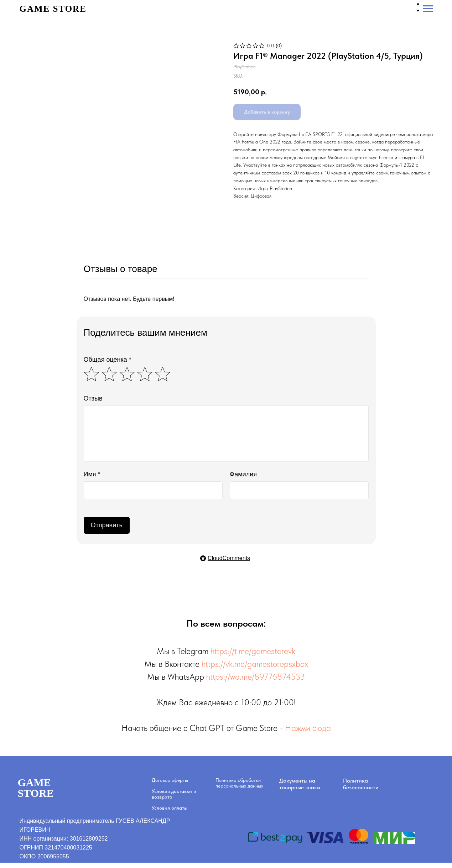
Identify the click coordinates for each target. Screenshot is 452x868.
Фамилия (243, 474)
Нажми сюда (308, 728)
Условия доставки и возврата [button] (174, 794)
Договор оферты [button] (170, 780)
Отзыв (93, 398)
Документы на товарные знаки (299, 784)
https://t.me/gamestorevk (253, 651)
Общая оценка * (107, 359)
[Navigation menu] (428, 8)
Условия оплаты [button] (169, 808)
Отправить (107, 525)
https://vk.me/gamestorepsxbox (255, 664)
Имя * (92, 474)
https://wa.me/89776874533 (255, 676)
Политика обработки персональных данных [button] (239, 783)
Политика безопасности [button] (361, 784)
